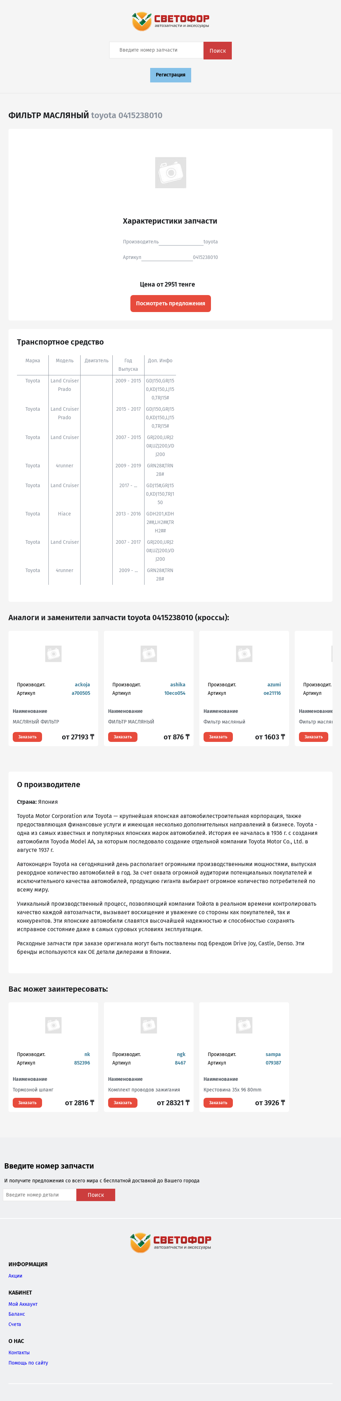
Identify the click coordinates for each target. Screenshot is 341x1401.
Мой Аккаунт (22, 1304)
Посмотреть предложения (170, 303)
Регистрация (171, 75)
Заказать (27, 736)
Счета (14, 1324)
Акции (15, 1276)
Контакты (19, 1353)
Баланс (16, 1314)
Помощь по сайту (28, 1363)
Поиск (218, 50)
